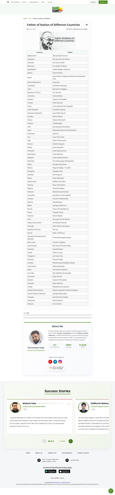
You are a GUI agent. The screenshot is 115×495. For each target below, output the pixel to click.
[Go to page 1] (49, 448)
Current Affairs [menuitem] (15, 2)
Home (25, 18)
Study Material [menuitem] (33, 2)
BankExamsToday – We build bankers (60, 489)
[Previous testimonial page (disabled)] (44, 448)
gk (28, 313)
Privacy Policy (83, 460)
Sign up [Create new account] (103, 2)
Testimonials (67, 460)
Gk (30, 18)
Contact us (52, 460)
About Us (39, 460)
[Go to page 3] (53, 448)
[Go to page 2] (51, 448)
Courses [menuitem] (50, 2)
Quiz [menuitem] (42, 2)
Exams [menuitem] (24, 2)
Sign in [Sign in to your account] (93, 2)
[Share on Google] (77, 29)
